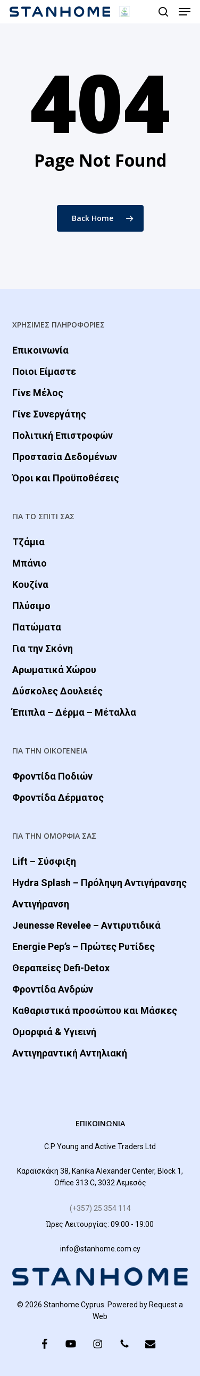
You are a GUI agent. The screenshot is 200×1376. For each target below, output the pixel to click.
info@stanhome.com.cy (100, 1248)
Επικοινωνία (40, 350)
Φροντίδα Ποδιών (52, 776)
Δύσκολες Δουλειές (57, 691)
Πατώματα (36, 627)
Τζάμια (28, 541)
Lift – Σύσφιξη (44, 861)
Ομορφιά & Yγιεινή (54, 1031)
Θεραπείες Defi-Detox (61, 967)
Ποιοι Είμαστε (44, 371)
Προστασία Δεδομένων (64, 456)
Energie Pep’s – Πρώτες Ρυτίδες (83, 946)
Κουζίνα (30, 584)
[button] (184, 11)
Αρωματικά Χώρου (54, 669)
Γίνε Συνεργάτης (49, 414)
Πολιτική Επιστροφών (62, 435)
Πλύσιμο (31, 605)
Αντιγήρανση (40, 904)
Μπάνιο (29, 563)
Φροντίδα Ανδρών (52, 989)
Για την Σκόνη (42, 648)
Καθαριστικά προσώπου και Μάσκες (94, 1010)
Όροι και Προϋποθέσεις (65, 478)
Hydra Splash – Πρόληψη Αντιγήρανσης (99, 882)
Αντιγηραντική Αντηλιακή (69, 1053)
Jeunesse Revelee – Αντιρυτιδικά (86, 925)
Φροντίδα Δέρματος (58, 797)
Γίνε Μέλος (37, 392)
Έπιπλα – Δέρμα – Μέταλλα (74, 712)
